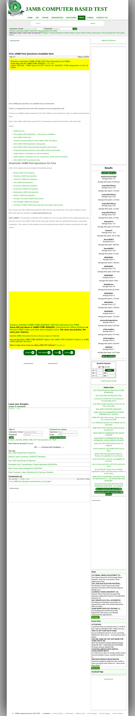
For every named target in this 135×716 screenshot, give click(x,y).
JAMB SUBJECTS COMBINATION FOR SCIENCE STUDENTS (108, 434)
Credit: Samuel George (109, 381)
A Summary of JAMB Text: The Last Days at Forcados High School (109, 400)
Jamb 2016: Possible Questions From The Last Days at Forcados (109, 405)
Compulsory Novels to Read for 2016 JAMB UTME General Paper (36, 150)
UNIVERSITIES (57, 18)
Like (21, 483)
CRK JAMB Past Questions (23, 182)
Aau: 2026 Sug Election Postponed (22, 457)
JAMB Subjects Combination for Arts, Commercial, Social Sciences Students (40, 157)
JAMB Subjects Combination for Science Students (31, 153)
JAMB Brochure (19, 131)
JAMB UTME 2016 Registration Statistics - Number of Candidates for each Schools (108, 455)
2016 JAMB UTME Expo (22, 137)
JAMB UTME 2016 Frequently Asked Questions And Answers (109, 429)
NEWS (81, 18)
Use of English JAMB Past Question (26, 202)
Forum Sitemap (105, 713)
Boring (69, 352)
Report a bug (81, 713)
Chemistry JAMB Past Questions (25, 176)
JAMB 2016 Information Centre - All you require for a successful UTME (108, 418)
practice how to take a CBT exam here (67, 121)
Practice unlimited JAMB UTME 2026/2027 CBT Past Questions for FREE (44, 325)
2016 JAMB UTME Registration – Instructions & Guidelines (34, 134)
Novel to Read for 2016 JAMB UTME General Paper (108, 450)
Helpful (29, 352)
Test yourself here (109, 33)
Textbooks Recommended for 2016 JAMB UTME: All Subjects (35, 141)
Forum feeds (80, 33)
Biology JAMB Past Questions (24, 173)
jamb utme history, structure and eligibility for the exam (109, 460)
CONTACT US (102, 18)
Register (45, 33)
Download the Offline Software (70, 327)
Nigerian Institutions (109, 40)
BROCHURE (71, 18)
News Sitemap (118, 713)
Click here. (51, 63)
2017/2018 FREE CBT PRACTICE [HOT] (109, 396)
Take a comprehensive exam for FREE (109, 489)
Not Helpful (44, 352)
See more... (95, 617)
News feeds (69, 33)
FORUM (45, 18)
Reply (28, 483)
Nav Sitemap (92, 713)
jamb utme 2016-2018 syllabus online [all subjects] (108, 444)
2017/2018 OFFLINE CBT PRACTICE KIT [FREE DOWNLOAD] (108, 391)
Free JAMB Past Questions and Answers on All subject (30, 485)
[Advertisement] (49, 46)
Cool (58, 352)
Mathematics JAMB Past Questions (25, 192)
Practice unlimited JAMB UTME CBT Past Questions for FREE (33, 31)
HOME (30, 18)
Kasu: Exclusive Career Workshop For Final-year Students (31, 476)
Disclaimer (69, 713)
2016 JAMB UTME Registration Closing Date (29, 144)
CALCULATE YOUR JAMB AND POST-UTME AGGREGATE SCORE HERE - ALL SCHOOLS (108, 485)
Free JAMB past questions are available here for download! (108, 424)
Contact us (60, 345)
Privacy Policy (58, 713)
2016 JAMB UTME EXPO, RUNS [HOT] (109, 409)
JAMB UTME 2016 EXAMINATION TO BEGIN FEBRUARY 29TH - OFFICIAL (109, 413)
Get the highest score (108, 173)
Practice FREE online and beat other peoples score (34, 329)
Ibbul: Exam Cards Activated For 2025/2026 (25, 472)
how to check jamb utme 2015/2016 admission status (108, 465)
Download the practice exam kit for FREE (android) (108, 493)
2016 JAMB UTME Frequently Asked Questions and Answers (35, 147)
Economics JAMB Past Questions (25, 186)
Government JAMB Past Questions (25, 189)
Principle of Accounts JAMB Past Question (28, 199)
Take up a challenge (109, 356)
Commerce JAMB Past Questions (25, 179)
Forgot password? (57, 33)
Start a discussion (94, 33)
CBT (37, 18)
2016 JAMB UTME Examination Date (26, 160)
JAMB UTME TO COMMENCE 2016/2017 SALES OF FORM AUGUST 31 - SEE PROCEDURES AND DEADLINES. (108, 479)
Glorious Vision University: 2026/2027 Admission (27, 461)
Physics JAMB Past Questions (24, 195)
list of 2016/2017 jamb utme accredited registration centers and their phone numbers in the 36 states (109, 471)
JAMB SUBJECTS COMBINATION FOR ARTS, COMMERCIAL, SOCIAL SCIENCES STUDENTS (108, 439)
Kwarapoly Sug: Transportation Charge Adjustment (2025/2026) (33, 468)
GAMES (90, 18)
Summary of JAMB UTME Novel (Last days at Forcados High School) (38, 205)
